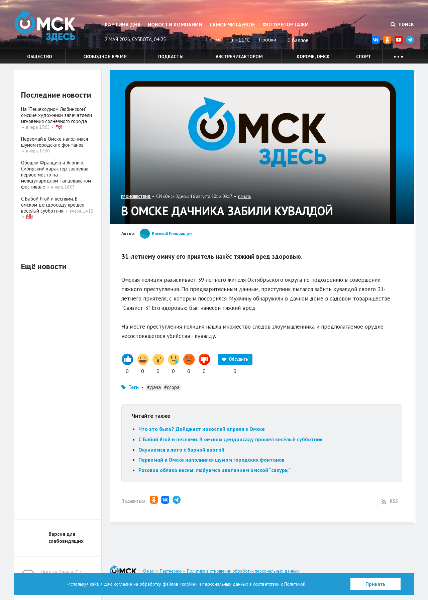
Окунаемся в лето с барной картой (181, 449)
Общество (39, 56)
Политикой (295, 584)
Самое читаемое (232, 24)
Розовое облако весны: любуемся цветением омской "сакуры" (214, 470)
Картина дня (122, 24)
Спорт (363, 56)
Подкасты (171, 56)
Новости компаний (175, 24)
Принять (375, 584)
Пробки (267, 39)
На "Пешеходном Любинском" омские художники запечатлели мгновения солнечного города (56, 115)
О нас (148, 571)
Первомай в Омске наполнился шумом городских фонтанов (211, 459)
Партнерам (170, 571)
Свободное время (105, 56)
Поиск (402, 24)
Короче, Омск (313, 56)
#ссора (172, 387)
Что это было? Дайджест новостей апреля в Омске (201, 429)
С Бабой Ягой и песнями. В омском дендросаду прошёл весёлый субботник (230, 439)
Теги (133, 387)
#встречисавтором (239, 56)
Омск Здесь (47, 27)
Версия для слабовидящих (66, 537)
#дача (154, 387)
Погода (214, 39)
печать (244, 196)
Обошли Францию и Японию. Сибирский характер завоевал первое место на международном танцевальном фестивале (56, 174)
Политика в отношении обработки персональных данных (243, 571)
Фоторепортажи (285, 24)
